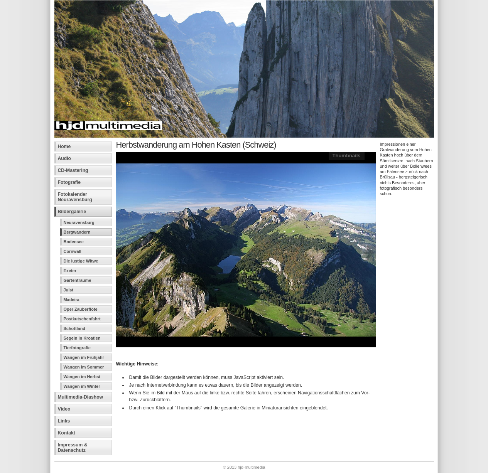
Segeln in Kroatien (82, 338)
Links (64, 421)
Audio (64, 158)
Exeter (70, 270)
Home (64, 146)
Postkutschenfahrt (82, 318)
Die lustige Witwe (81, 261)
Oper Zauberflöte (81, 309)
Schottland (75, 328)
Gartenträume (77, 280)
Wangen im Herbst (82, 376)
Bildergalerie (72, 211)
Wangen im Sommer (84, 367)
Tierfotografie (77, 347)
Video (64, 409)
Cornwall (72, 251)
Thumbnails (347, 155)
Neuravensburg (79, 222)
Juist (69, 290)
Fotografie (69, 182)
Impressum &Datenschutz (73, 447)
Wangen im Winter (82, 386)
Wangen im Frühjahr (84, 357)
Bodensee (74, 241)
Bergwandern (77, 232)
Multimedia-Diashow (80, 397)
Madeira (71, 299)
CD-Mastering (73, 170)
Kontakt (66, 433)
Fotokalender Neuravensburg (75, 197)
